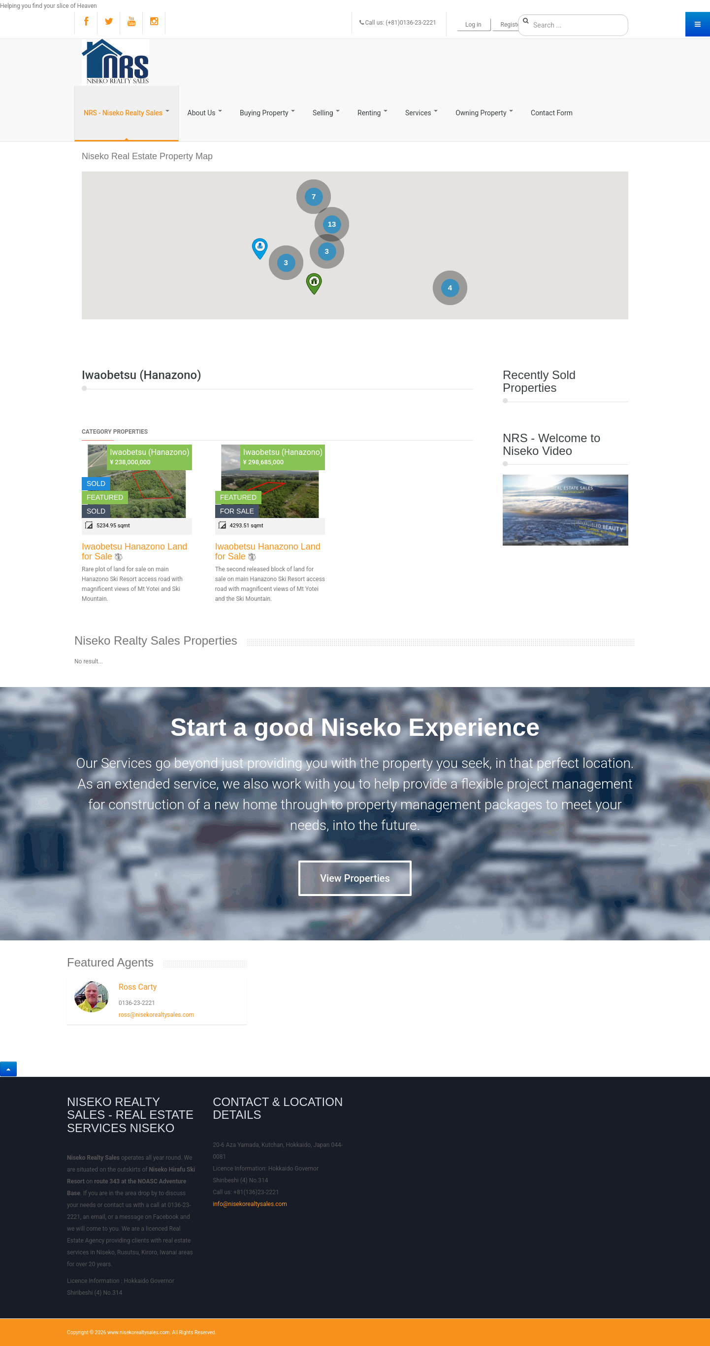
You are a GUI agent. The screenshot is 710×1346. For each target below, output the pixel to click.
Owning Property (484, 113)
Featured (105, 497)
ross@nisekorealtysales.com (156, 1014)
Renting (372, 113)
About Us (205, 113)
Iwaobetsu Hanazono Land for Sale (134, 551)
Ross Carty (138, 987)
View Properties (355, 878)
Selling (326, 113)
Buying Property (267, 113)
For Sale (237, 511)
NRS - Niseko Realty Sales (126, 113)
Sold (96, 483)
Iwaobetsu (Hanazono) (150, 452)
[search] (573, 25)
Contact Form (552, 113)
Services (421, 113)
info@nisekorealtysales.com (250, 1204)
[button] (314, 284)
